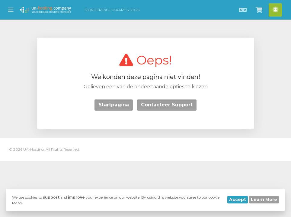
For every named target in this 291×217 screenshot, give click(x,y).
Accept (237, 199)
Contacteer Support (167, 105)
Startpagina (113, 105)
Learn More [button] (264, 199)
